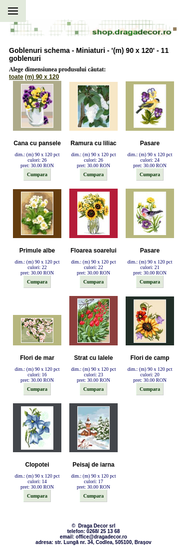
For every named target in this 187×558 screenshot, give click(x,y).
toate (16, 76)
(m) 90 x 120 (42, 76)
